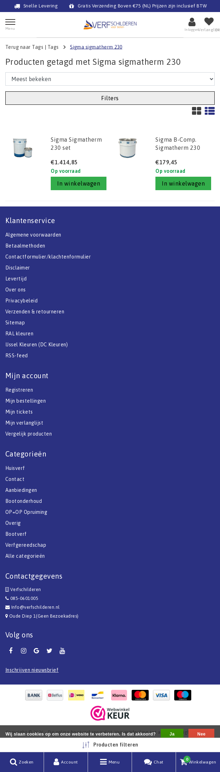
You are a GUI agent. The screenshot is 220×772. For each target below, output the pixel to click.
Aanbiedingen (21, 490)
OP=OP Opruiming (26, 512)
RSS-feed (16, 355)
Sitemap (15, 322)
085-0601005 (21, 598)
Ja (172, 734)
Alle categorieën (25, 556)
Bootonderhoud (23, 501)
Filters (110, 98)
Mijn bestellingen (25, 401)
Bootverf (16, 534)
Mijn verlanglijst (24, 423)
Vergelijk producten (28, 434)
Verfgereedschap (25, 545)
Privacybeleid (21, 300)
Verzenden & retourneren (34, 311)
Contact (14, 479)
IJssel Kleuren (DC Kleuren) (36, 344)
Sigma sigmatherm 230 (96, 47)
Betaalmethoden (25, 246)
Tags (53, 47)
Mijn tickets (19, 412)
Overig (13, 523)
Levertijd (16, 279)
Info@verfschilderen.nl (32, 607)
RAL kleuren (19, 333)
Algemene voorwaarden (33, 235)
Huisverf (15, 468)
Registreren (19, 390)
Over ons (15, 290)
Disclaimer (17, 268)
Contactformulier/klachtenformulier (48, 257)
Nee (201, 734)
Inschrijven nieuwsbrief (32, 670)
